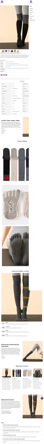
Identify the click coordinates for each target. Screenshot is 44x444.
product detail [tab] (22, 81)
